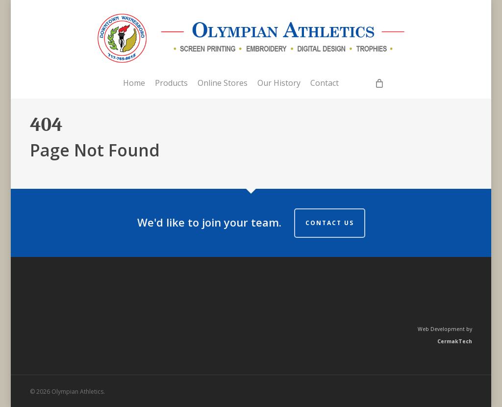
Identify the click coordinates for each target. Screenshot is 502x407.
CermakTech (454, 341)
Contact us (329, 223)
